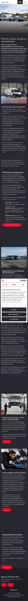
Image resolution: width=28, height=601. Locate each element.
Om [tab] (23, 284)
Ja (3, 585)
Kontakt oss (6, 567)
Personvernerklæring (14, 593)
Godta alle (14, 309)
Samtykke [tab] (5, 284)
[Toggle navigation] (25, 2)
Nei (10, 585)
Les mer (7, 442)
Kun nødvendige (14, 319)
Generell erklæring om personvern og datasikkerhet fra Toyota (14, 595)
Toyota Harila (4, 2)
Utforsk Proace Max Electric (12, 225)
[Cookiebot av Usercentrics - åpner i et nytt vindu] (20, 281)
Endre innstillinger (14, 314)
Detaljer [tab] (14, 284)
